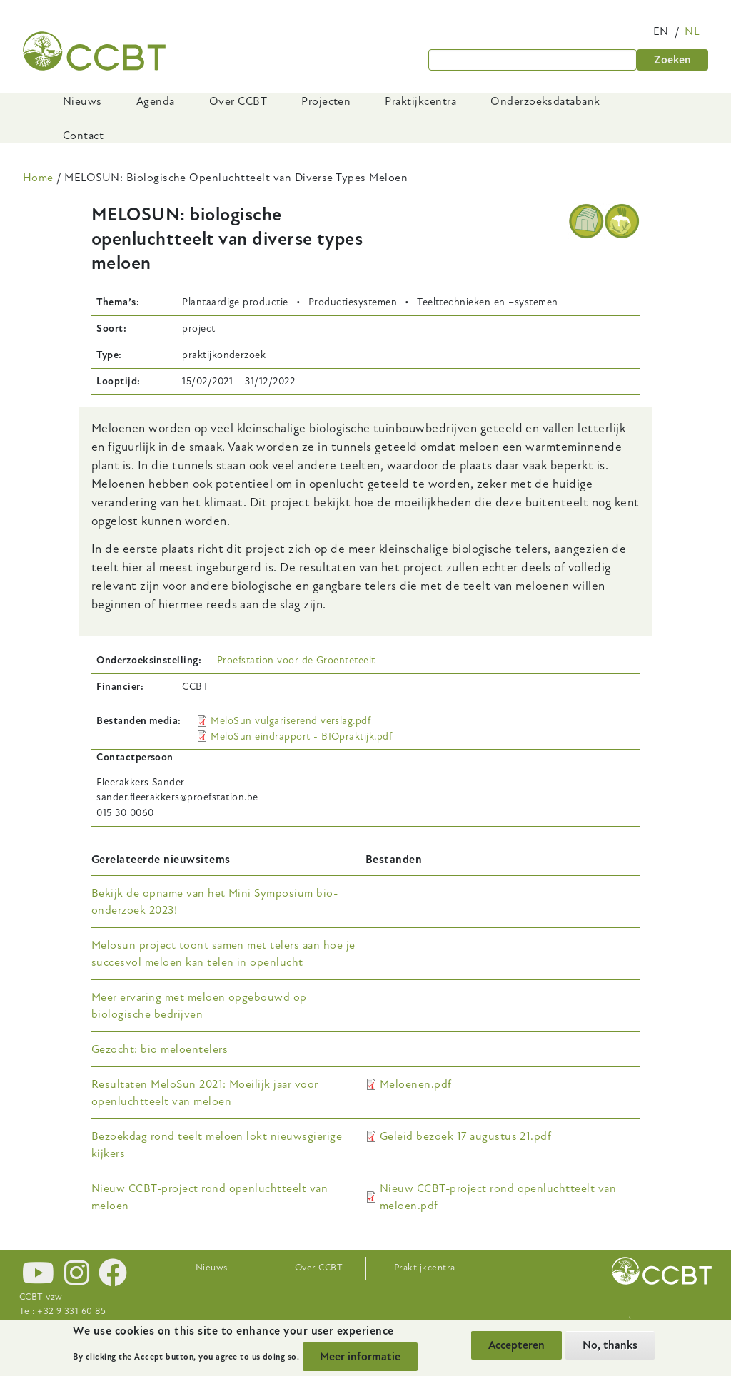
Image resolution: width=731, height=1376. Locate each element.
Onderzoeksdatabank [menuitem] (545, 101)
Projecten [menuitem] (326, 101)
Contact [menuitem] (83, 135)
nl (692, 31)
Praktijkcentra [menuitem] (420, 101)
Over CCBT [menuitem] (238, 101)
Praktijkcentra (424, 1267)
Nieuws (212, 1267)
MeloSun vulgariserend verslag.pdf (290, 721)
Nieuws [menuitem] (82, 101)
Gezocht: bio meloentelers (159, 1049)
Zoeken (672, 60)
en (661, 31)
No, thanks (610, 1345)
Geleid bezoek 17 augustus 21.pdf (465, 1136)
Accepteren (516, 1345)
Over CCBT (319, 1267)
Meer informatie (360, 1357)
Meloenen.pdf (416, 1084)
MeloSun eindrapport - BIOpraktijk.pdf (301, 736)
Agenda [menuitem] (155, 101)
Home (38, 177)
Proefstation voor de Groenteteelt (296, 660)
